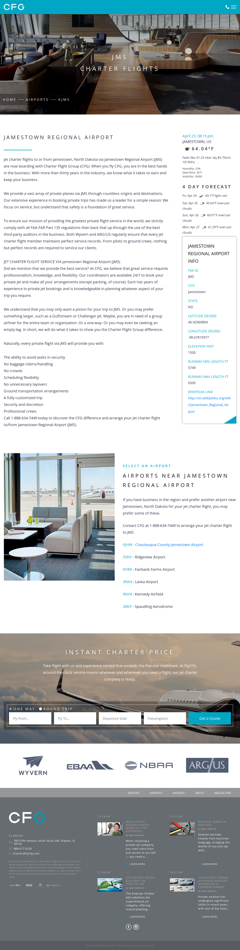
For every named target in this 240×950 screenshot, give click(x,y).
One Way (24, 709)
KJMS (64, 99)
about (199, 793)
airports (156, 793)
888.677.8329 (23, 848)
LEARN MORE (137, 864)
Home (9, 99)
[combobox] (30, 718)
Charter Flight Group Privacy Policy (136, 945)
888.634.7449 (222, 793)
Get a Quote (209, 718)
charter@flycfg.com (26, 853)
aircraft (179, 793)
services (133, 793)
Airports (37, 99)
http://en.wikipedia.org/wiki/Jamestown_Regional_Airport (209, 405)
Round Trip (58, 709)
